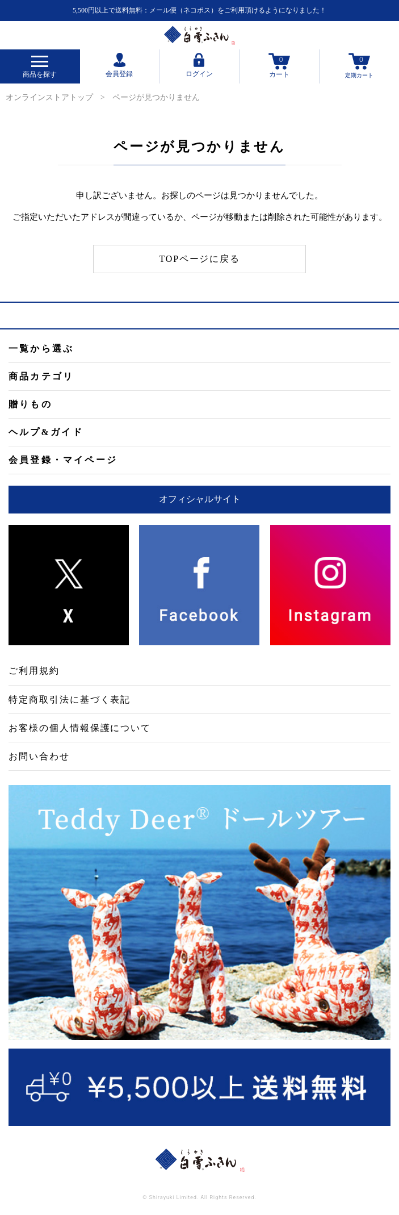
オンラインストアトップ (49, 97)
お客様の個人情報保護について (80, 728)
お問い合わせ (39, 756)
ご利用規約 (34, 670)
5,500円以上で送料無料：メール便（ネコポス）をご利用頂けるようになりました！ (199, 10)
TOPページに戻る (199, 259)
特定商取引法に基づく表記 (70, 699)
